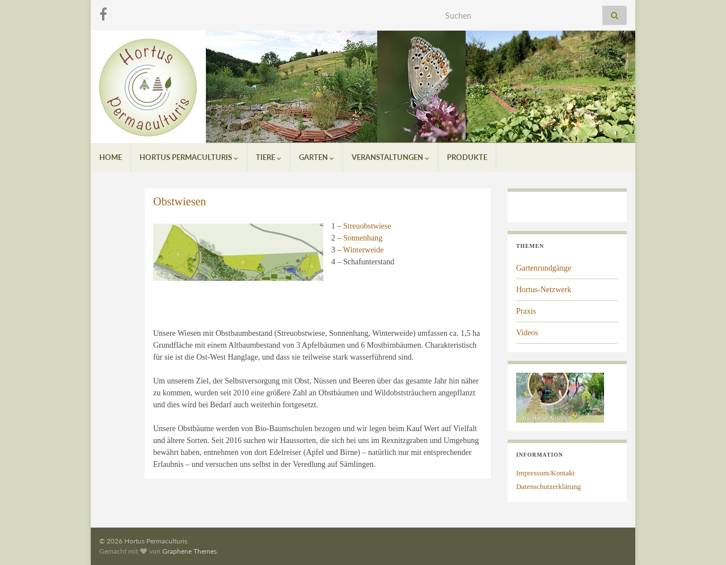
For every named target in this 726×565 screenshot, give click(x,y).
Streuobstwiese (367, 226)
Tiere (268, 157)
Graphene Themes (189, 551)
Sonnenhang (362, 238)
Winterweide (363, 250)
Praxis (526, 311)
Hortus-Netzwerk (543, 289)
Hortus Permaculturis (189, 157)
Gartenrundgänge (543, 268)
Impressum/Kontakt (545, 473)
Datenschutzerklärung (548, 486)
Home (110, 157)
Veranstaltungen (390, 157)
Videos (527, 332)
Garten (316, 157)
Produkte (467, 157)
